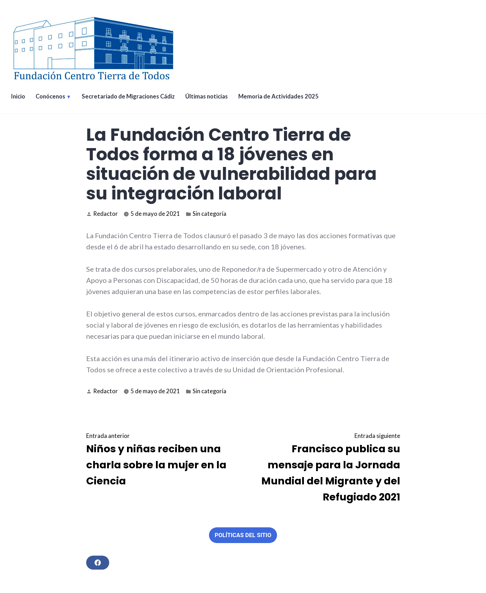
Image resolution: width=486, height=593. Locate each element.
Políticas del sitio (243, 535)
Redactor (105, 213)
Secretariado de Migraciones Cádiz (128, 96)
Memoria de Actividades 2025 (278, 96)
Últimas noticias (206, 96)
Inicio (18, 96)
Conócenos (50, 96)
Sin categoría (209, 213)
